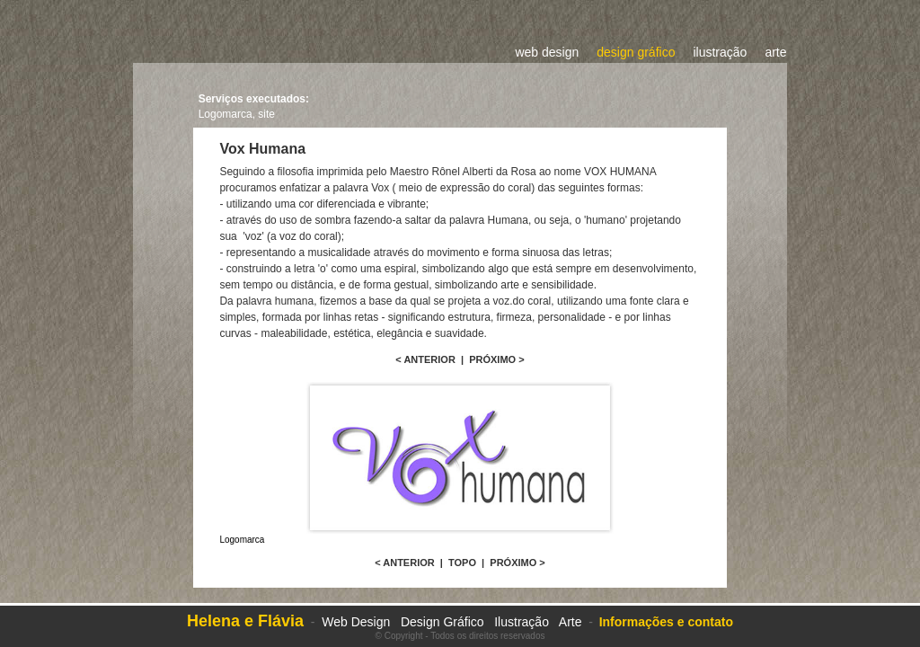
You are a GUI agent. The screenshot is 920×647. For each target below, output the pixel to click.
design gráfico (636, 52)
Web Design (356, 622)
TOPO (462, 562)
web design (547, 52)
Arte (570, 622)
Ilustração (521, 622)
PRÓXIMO (492, 359)
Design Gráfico (444, 622)
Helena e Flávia (245, 621)
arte (775, 52)
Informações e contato (666, 622)
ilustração (720, 52)
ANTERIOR (429, 359)
